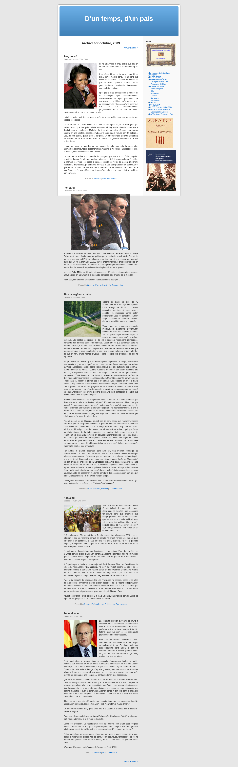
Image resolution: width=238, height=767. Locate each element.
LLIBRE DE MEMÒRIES (158, 79)
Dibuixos (154, 96)
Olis (152, 91)
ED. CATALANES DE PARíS (159, 110)
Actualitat (69, 497)
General (90, 285)
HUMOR (152, 103)
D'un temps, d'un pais (119, 18)
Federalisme (71, 613)
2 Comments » (115, 489)
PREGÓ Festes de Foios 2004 (160, 107)
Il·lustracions (155, 100)
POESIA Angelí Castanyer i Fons (161, 114)
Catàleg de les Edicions (159, 112)
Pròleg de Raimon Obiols (160, 82)
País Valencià (101, 285)
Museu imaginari (157, 89)
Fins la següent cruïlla (77, 294)
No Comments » (109, 178)
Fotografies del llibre (158, 84)
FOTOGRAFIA (154, 105)
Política (97, 178)
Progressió (70, 56)
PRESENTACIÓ (155, 77)
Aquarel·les (155, 93)
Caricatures (155, 98)
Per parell (69, 187)
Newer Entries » (131, 48)
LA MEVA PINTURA (156, 86)
